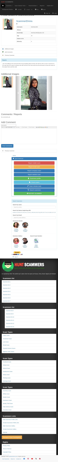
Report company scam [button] (34, 170)
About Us (13, 459)
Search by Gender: (18, 221)
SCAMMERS (7, 2)
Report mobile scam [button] (34, 163)
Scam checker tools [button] (34, 186)
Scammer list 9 (9, 313)
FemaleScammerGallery (16, 246)
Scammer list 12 (10, 323)
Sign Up (47, 13)
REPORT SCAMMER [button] (34, 193)
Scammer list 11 (10, 320)
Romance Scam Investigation (12, 437)
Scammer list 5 (6, 294)
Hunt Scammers (5, 459)
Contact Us (18, 459)
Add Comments (7, 52)
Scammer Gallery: (17, 236)
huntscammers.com (13, 456)
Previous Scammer (8, 55)
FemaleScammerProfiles (16, 230)
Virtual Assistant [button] (33, 5)
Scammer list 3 (6, 288)
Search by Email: (17, 215)
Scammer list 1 (6, 281)
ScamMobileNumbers (36, 246)
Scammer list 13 (10, 326)
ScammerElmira (24, 21)
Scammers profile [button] (34, 178)
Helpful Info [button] (50, 5)
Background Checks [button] (7, 9)
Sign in (15, 257)
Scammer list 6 (6, 297)
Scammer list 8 (9, 310)
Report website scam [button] (34, 174)
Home (14, 155)
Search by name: (17, 204)
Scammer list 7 (6, 301)
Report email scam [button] (34, 167)
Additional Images (8, 48)
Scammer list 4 (6, 291)
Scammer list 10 (10, 317)
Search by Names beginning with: (22, 210)
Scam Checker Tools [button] (20, 5)
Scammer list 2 (6, 285)
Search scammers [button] (34, 190)
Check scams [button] (34, 182)
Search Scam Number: (36, 236)
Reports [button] (42, 5)
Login (54, 13)
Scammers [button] (9, 5)
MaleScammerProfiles (25, 230)
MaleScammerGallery (25, 246)
